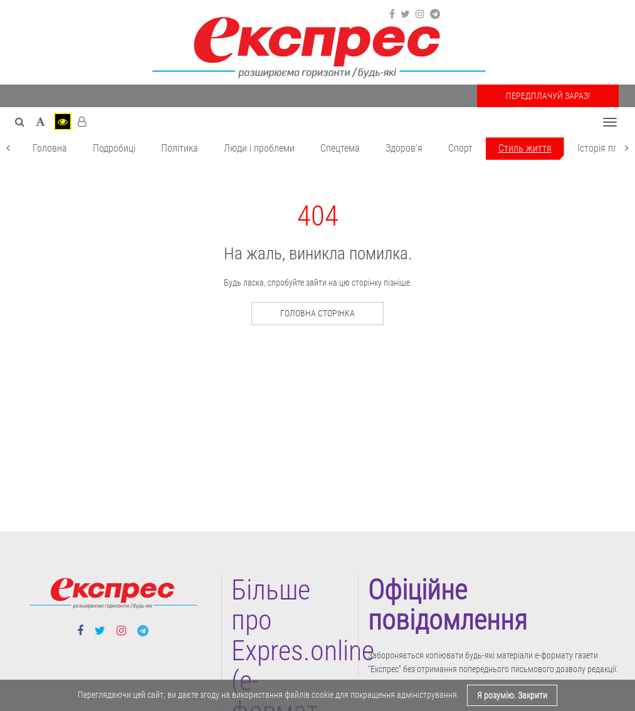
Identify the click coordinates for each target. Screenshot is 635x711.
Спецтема (340, 148)
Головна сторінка (317, 313)
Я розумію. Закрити (512, 695)
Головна (50, 148)
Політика (179, 148)
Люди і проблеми (259, 148)
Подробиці (114, 148)
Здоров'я (404, 148)
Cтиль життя (525, 148)
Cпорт (460, 148)
